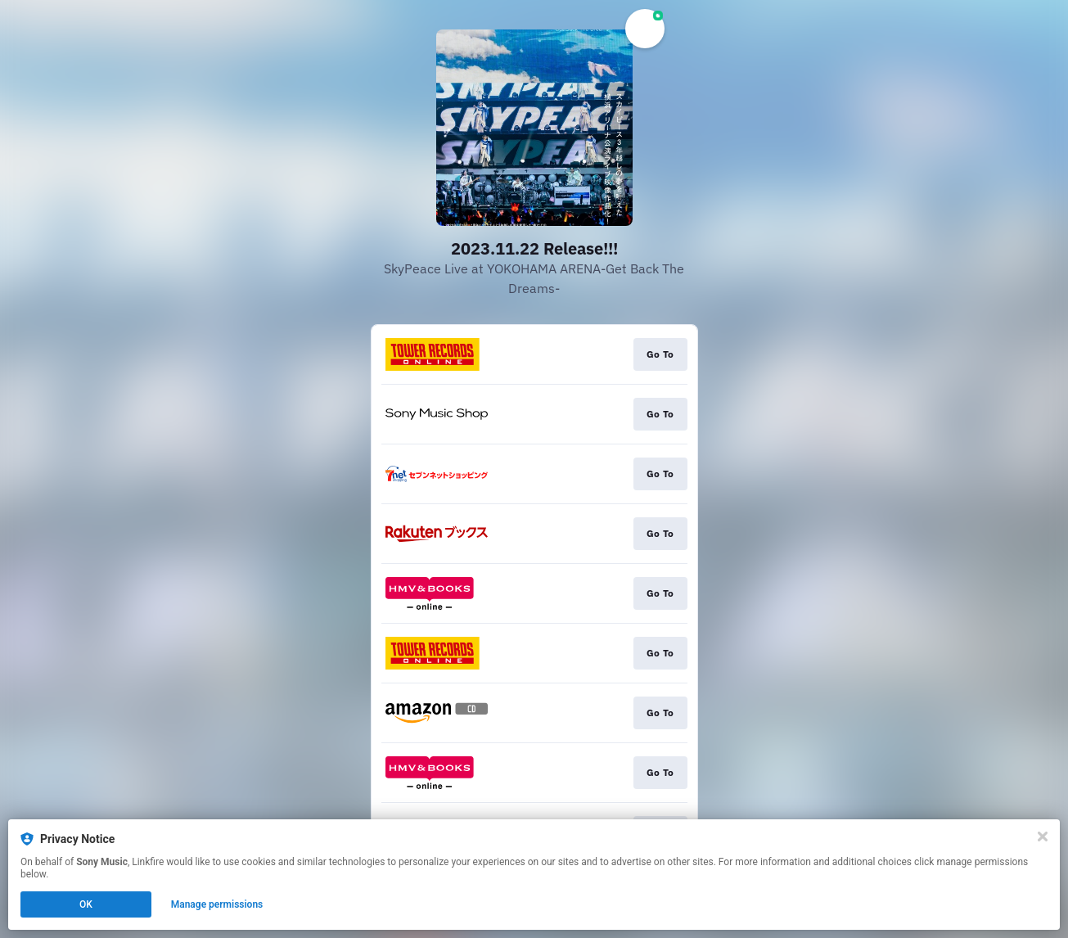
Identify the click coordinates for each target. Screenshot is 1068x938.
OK (85, 904)
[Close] (1043, 836)
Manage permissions (217, 904)
